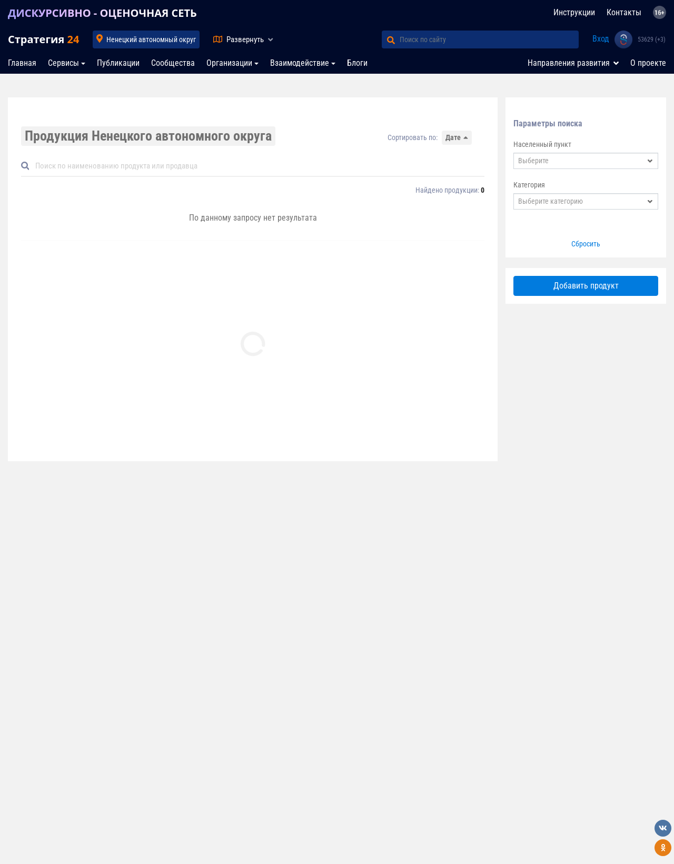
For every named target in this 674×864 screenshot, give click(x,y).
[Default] (257, 166)
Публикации (118, 63)
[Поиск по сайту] (489, 39)
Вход (600, 39)
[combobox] (585, 161)
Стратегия (43, 39)
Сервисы (63, 63)
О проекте (648, 63)
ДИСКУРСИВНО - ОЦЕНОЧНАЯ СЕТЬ (102, 13)
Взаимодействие (299, 63)
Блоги (357, 63)
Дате (453, 137)
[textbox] (579, 160)
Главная (22, 63)
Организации (229, 63)
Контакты (624, 12)
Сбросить (585, 244)
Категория (529, 185)
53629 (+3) (652, 39)
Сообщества (173, 63)
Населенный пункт (542, 144)
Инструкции (574, 12)
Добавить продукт (586, 286)
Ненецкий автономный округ (151, 39)
